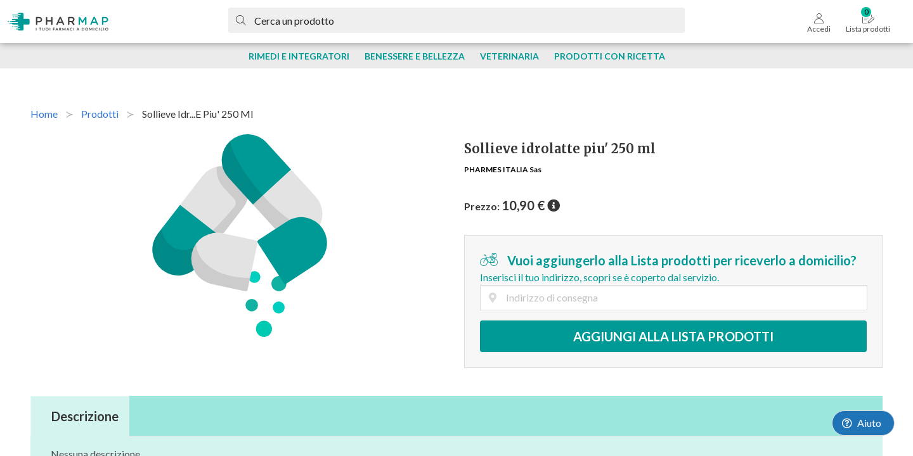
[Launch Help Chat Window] (863, 423)
